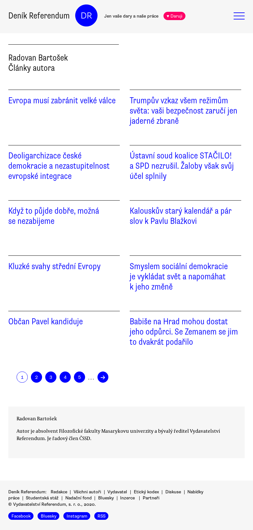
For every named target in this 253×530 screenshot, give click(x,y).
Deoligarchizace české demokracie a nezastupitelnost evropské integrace (59, 165)
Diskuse (173, 492)
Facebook (21, 516)
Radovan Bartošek (37, 418)
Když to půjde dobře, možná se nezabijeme (53, 215)
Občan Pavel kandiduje (45, 321)
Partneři (151, 498)
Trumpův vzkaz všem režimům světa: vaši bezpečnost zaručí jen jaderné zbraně (183, 110)
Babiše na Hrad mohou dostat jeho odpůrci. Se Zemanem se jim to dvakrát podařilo (184, 331)
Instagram (77, 516)
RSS (101, 516)
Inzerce (127, 498)
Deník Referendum (39, 15)
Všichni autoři (87, 492)
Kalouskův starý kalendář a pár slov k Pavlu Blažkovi (181, 215)
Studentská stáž (42, 498)
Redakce (59, 492)
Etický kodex (146, 492)
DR (86, 15)
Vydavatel (117, 492)
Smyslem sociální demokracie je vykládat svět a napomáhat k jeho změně (179, 276)
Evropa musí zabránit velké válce (62, 100)
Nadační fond (78, 498)
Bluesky (106, 498)
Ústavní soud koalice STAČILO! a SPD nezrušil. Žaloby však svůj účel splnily (182, 165)
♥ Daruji (174, 16)
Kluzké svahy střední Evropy (54, 266)
